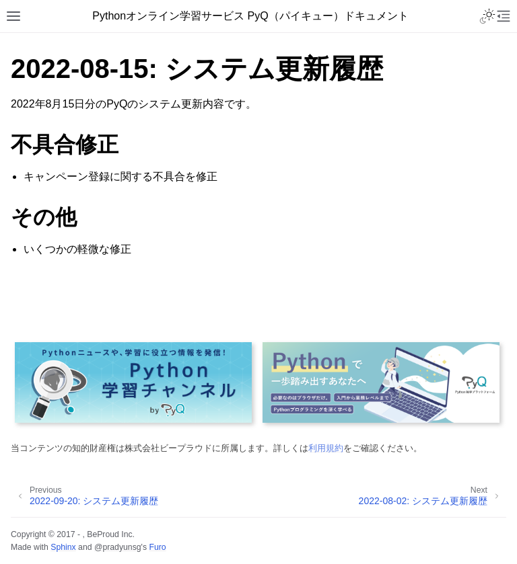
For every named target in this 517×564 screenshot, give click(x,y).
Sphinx (62, 547)
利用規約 (325, 448)
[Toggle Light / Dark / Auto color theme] (487, 16)
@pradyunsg (117, 547)
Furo (157, 547)
